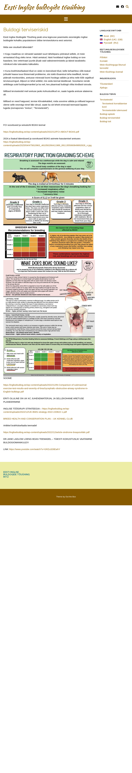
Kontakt (104, 61)
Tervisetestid (106, 99)
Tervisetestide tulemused (114, 110)
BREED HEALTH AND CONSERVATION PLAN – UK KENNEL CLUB (38, 418)
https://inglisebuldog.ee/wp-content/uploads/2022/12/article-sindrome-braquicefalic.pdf (46, 432)
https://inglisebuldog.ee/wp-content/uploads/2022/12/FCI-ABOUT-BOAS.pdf (41, 131)
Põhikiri (103, 57)
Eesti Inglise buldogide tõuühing (44, 7)
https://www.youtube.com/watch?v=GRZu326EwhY (34, 449)
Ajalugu (103, 87)
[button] (66, 19)
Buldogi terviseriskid (110, 117)
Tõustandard (106, 84)
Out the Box (70, 497)
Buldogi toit (105, 121)
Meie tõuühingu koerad (111, 71)
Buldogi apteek (107, 114)
